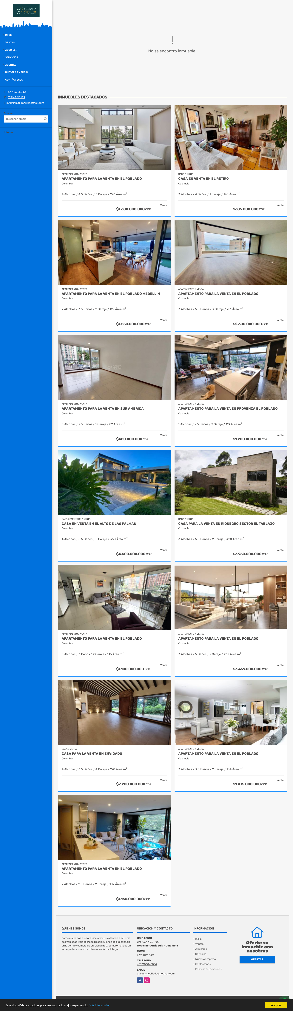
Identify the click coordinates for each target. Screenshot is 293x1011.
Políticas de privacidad (208, 969)
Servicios (11, 57)
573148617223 (16, 97)
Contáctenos (14, 79)
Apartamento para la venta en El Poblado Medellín (111, 294)
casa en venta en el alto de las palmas (99, 524)
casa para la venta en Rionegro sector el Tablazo (226, 524)
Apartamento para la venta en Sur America (103, 409)
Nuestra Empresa (17, 72)
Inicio (9, 35)
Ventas (10, 42)
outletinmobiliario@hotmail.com (25, 102)
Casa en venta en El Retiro (203, 179)
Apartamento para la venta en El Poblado (218, 294)
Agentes (10, 64)
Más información (99, 1005)
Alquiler (11, 49)
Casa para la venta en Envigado (92, 754)
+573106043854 (16, 92)
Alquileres (201, 949)
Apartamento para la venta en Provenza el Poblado (228, 409)
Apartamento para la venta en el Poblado (102, 179)
